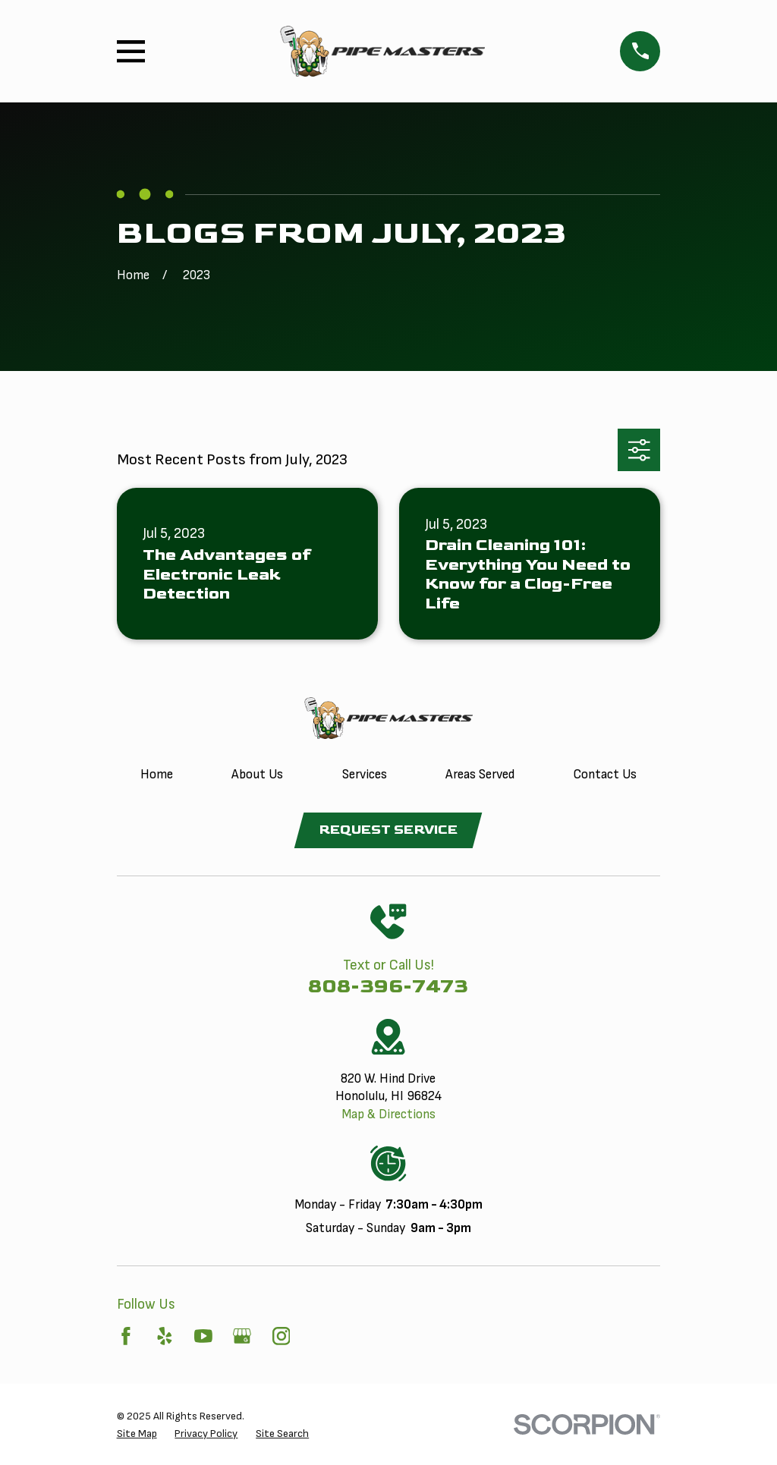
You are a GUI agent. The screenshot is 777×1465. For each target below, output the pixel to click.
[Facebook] (126, 1336)
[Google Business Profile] (242, 1336)
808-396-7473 (388, 986)
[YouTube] (203, 1336)
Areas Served (479, 774)
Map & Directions (388, 1115)
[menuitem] (137, 1433)
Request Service (388, 830)
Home (156, 774)
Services (364, 774)
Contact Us (605, 774)
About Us (257, 774)
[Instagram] (281, 1336)
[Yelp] (165, 1336)
